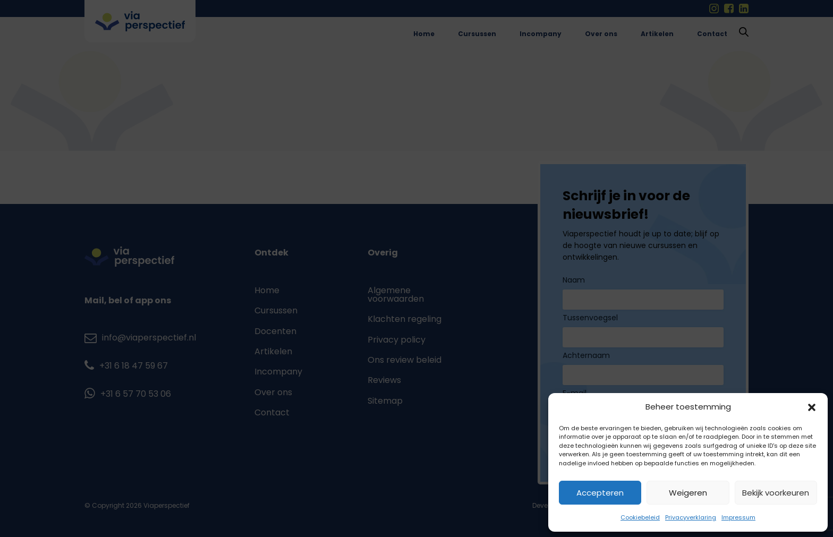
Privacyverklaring (690, 517)
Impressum (738, 517)
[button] (811, 407)
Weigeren (688, 492)
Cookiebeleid (640, 517)
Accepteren (600, 492)
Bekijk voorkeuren (775, 492)
